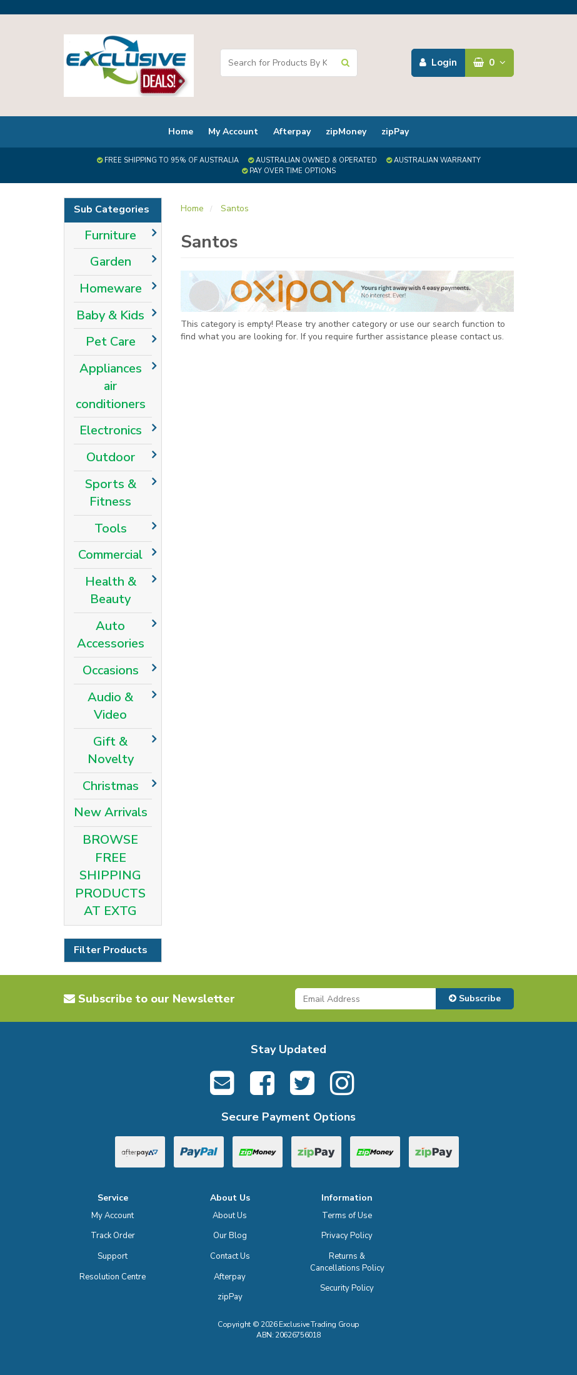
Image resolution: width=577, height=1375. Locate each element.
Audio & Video (110, 706)
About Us (230, 1215)
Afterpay (292, 132)
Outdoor (110, 457)
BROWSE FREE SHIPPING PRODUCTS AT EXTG (110, 875)
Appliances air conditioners (111, 386)
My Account (233, 132)
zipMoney (346, 132)
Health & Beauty (110, 590)
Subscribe (475, 998)
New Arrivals (111, 812)
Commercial (110, 554)
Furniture (110, 235)
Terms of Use (347, 1215)
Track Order (113, 1235)
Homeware (110, 288)
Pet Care (111, 341)
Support (113, 1256)
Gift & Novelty (111, 750)
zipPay (395, 132)
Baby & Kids (110, 315)
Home (180, 132)
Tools (110, 528)
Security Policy (347, 1288)
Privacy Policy (347, 1235)
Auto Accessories (110, 635)
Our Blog (230, 1235)
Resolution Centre (112, 1276)
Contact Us (230, 1256)
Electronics (110, 430)
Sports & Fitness (110, 493)
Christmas (111, 786)
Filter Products (111, 950)
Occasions (111, 670)
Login (438, 62)
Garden (110, 261)
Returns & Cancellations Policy (347, 1262)
